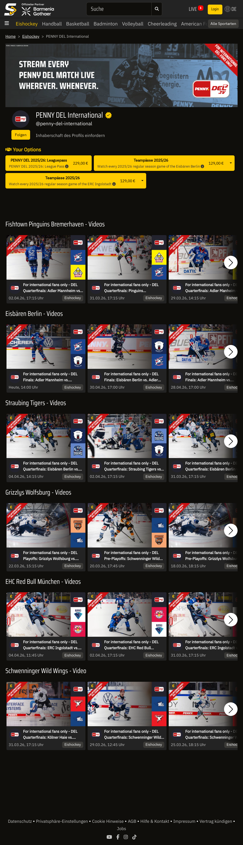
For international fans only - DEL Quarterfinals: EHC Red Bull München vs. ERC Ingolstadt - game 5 (131, 645)
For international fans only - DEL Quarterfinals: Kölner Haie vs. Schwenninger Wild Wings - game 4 (53, 734)
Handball (52, 24)
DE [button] (230, 9)
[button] (231, 262)
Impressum (184, 821)
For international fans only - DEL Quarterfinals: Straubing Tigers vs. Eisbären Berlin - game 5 (133, 466)
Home (10, 36)
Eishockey (27, 24)
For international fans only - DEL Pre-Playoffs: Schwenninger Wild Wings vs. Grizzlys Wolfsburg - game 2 (132, 556)
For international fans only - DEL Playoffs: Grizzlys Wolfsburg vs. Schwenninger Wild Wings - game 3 (53, 556)
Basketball (77, 24)
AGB (132, 821)
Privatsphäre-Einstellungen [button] (62, 821)
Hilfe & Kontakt (155, 821)
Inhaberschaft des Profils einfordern (70, 135)
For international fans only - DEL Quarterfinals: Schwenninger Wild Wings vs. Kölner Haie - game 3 (132, 734)
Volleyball (132, 24)
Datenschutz (20, 821)
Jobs (121, 828)
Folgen (21, 134)
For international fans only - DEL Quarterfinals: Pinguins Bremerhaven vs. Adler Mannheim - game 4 (134, 288)
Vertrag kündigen (216, 821)
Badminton (106, 24)
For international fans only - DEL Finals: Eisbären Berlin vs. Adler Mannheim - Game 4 (131, 377)
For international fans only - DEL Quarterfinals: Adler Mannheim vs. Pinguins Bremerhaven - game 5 (52, 288)
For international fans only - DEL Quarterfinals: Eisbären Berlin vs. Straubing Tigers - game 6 (51, 466)
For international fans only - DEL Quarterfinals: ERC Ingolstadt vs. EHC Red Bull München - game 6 (50, 645)
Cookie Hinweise (108, 821)
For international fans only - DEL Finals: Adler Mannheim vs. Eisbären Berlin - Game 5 (50, 377)
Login (215, 9)
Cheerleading (162, 24)
